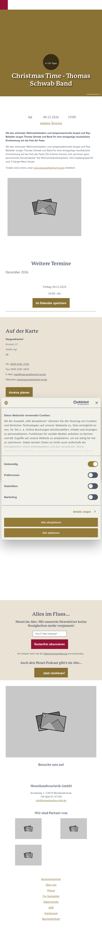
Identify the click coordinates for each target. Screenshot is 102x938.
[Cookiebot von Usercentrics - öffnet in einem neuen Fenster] (73, 402)
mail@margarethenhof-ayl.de (30, 374)
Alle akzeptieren (51, 522)
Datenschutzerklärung (56, 653)
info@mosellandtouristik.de (51, 800)
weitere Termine (51, 122)
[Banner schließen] (96, 403)
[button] (4, 5)
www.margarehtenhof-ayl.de (49, 167)
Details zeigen (82, 511)
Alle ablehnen (51, 532)
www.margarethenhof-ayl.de (32, 379)
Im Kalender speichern (51, 303)
